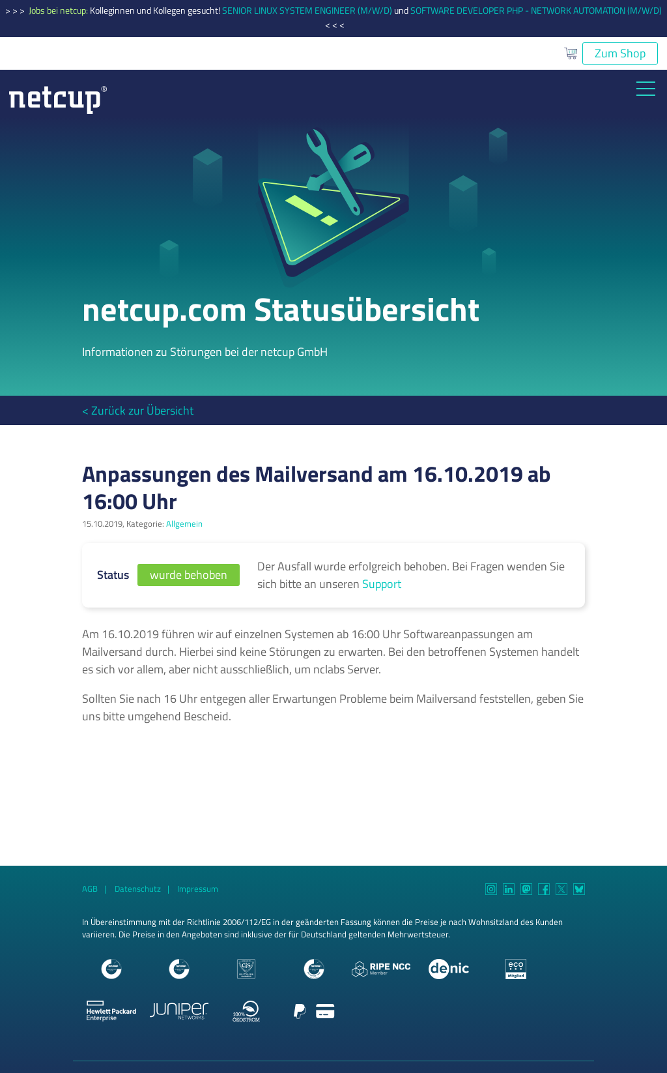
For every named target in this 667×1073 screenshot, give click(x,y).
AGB (90, 889)
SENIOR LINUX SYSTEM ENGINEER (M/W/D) (307, 10)
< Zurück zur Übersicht (137, 410)
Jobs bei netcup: (59, 10)
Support (381, 584)
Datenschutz (138, 889)
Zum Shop (620, 53)
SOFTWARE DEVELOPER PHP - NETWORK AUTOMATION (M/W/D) (536, 10)
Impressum (197, 889)
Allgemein (184, 524)
